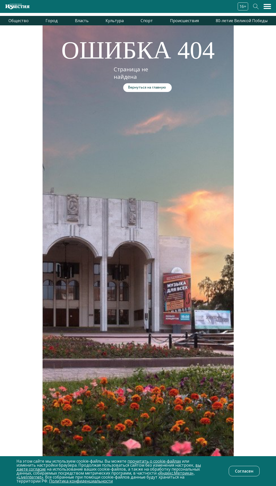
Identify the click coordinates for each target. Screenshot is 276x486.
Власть (82, 20)
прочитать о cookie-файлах (154, 461)
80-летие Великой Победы (242, 20)
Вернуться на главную (147, 87)
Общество (18, 20)
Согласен (244, 471)
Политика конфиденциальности (81, 481)
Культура (115, 20)
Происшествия (184, 20)
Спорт (147, 20)
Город (52, 20)
